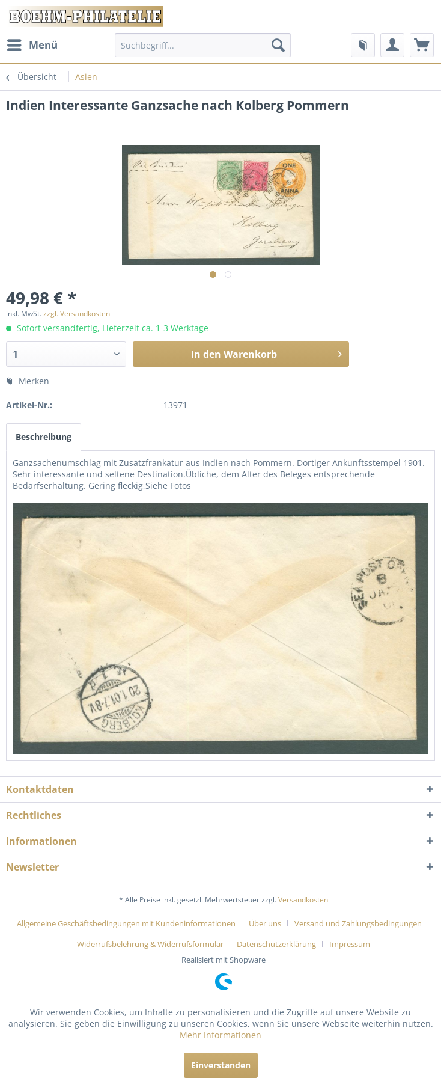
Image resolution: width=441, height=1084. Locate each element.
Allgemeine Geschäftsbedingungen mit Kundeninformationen (126, 923)
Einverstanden (221, 1065)
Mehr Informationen (220, 1035)
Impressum (349, 944)
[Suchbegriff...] (203, 45)
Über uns (265, 923)
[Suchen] (278, 45)
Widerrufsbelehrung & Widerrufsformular (150, 944)
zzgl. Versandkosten (76, 313)
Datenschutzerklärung (276, 944)
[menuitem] (32, 45)
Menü (32, 43)
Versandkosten (303, 900)
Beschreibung (43, 436)
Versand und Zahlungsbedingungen (358, 923)
